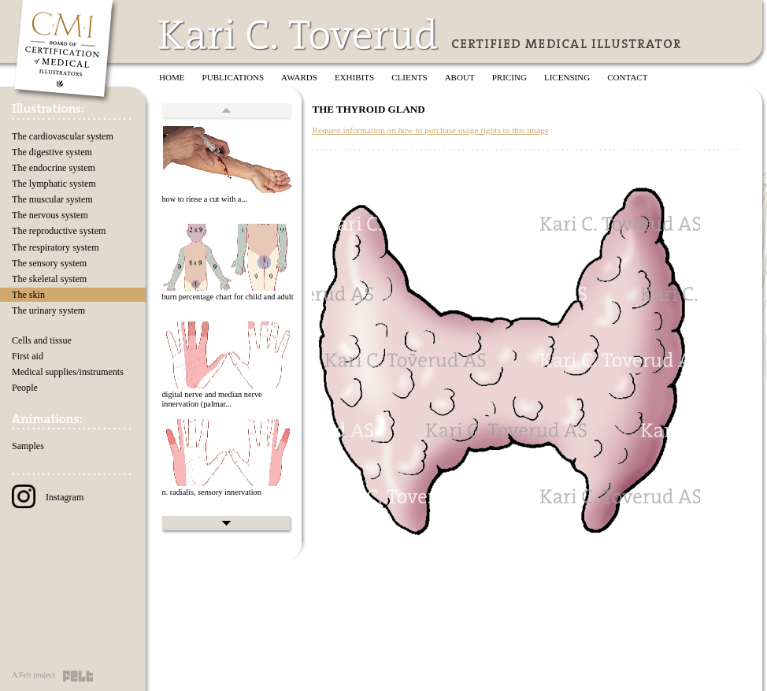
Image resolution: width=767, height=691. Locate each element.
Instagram (47, 497)
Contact (627, 77)
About (460, 77)
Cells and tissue (42, 340)
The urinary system (48, 310)
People (25, 387)
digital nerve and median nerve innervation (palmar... (211, 399)
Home (172, 77)
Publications (233, 77)
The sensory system (49, 263)
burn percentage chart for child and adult (227, 296)
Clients (409, 77)
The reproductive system (59, 230)
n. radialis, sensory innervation (211, 492)
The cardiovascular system (62, 136)
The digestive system (52, 152)
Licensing (567, 77)
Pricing (509, 77)
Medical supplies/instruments (68, 371)
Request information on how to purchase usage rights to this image (430, 130)
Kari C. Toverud (299, 34)
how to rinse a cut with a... (204, 199)
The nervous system (50, 215)
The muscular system (52, 199)
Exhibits (354, 77)
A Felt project (33, 675)
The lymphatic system (54, 183)
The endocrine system (53, 167)
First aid (27, 356)
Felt (78, 676)
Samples (28, 445)
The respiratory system (55, 247)
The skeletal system (49, 278)
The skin (28, 294)
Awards (299, 77)
